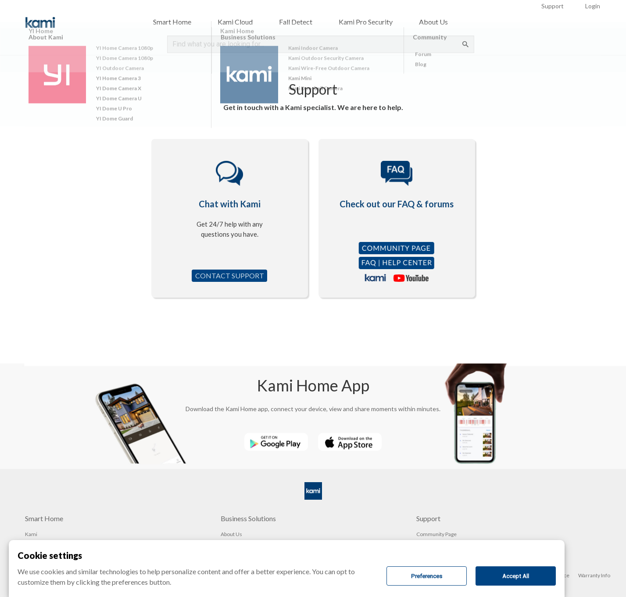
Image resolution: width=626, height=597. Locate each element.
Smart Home (172, 22)
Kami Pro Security (366, 22)
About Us (433, 22)
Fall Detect (295, 22)
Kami (31, 534)
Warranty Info (594, 575)
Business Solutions (248, 518)
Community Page (436, 534)
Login (592, 6)
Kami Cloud (235, 22)
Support (552, 6)
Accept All (515, 576)
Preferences (426, 576)
